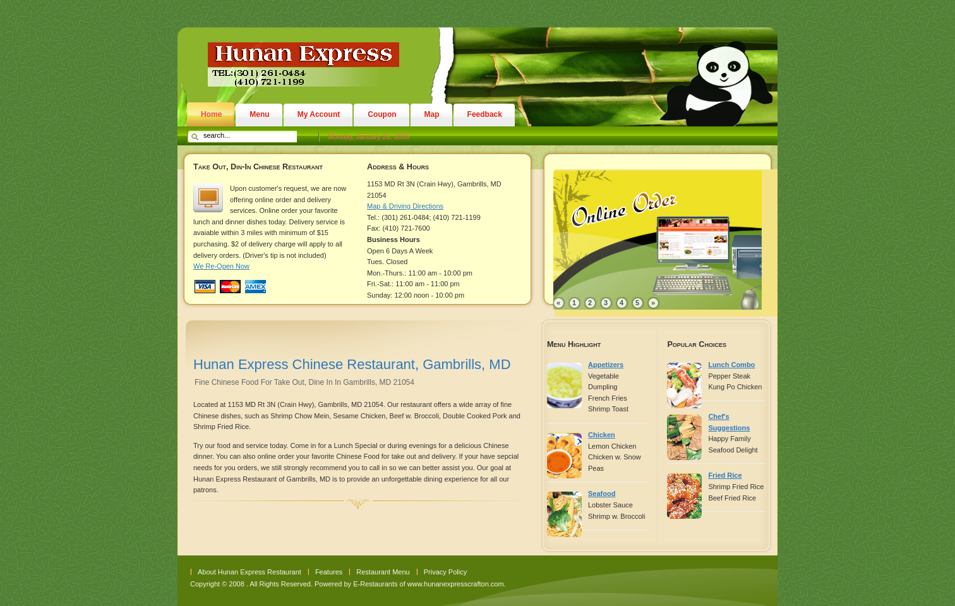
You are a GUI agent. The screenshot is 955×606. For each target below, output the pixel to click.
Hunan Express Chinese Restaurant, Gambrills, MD (352, 364)
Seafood (601, 493)
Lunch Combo (731, 364)
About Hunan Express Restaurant (249, 572)
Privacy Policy (445, 572)
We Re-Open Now (221, 266)
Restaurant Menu (382, 572)
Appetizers (605, 364)
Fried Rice (725, 475)
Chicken (601, 435)
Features (328, 572)
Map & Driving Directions (405, 206)
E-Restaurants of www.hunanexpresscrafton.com (428, 584)
